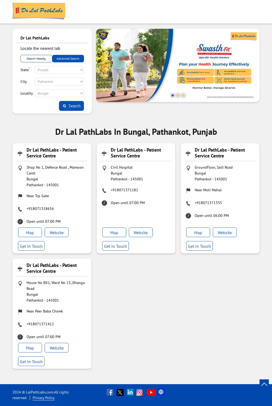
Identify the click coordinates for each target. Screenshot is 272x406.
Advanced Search (68, 58)
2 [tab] (178, 95)
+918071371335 (208, 202)
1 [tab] (172, 95)
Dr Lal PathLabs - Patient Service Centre (52, 153)
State (25, 69)
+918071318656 (40, 208)
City (23, 81)
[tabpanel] (178, 65)
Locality (26, 93)
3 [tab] (183, 95)
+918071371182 (124, 190)
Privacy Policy (44, 397)
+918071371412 (40, 324)
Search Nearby (36, 58)
